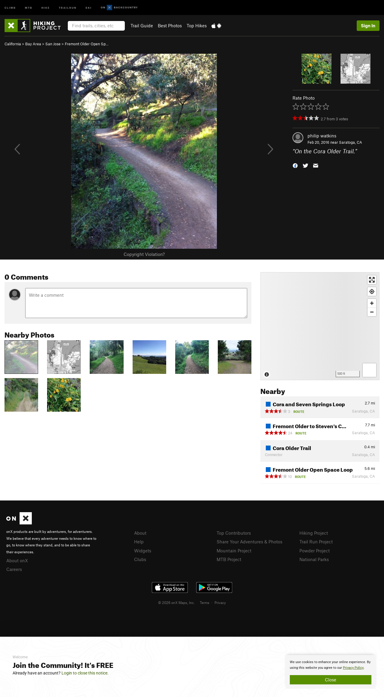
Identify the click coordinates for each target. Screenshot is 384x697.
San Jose (53, 43)
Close (330, 679)
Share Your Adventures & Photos (249, 541)
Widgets (142, 550)
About (140, 533)
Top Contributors (234, 533)
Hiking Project (313, 533)
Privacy (220, 602)
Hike (45, 7)
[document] (330, 671)
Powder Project (314, 550)
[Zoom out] (372, 312)
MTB (28, 7)
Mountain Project (234, 550)
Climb (10, 7)
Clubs (140, 559)
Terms (204, 602)
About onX (17, 560)
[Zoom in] (372, 303)
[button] (295, 165)
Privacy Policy (353, 668)
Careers (14, 569)
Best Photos (170, 25)
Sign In (368, 25)
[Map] (320, 326)
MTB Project (229, 559)
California (12, 43)
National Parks (314, 559)
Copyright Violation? (144, 254)
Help (139, 541)
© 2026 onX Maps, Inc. (176, 602)
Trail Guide (141, 25)
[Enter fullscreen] (372, 279)
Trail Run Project (316, 541)
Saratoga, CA (350, 142)
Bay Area (33, 43)
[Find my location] (372, 291)
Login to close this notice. (85, 673)
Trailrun (67, 7)
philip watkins (322, 135)
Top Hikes (197, 25)
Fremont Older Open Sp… (87, 43)
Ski (89, 7)
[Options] (369, 370)
